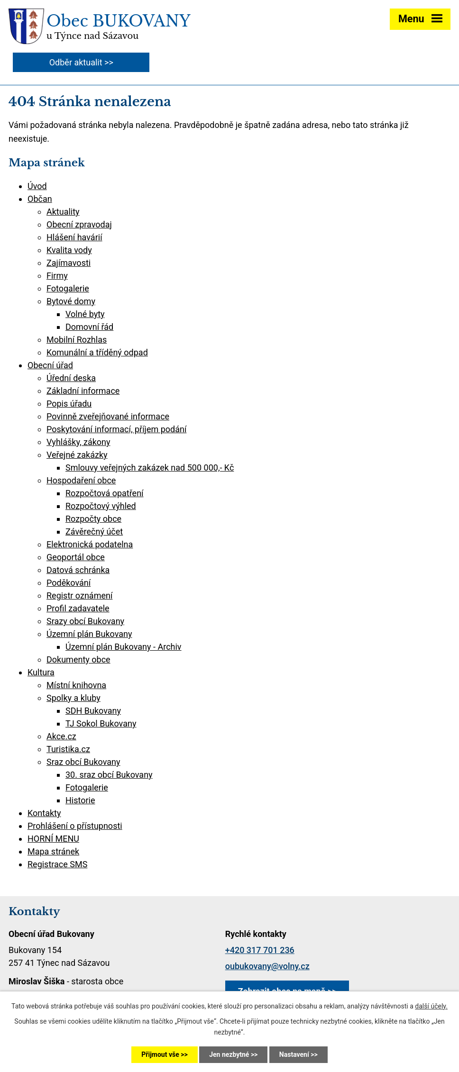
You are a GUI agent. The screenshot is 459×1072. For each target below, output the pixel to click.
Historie (80, 800)
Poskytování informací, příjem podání (116, 429)
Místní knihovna (76, 685)
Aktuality (63, 212)
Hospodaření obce (81, 480)
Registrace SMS (57, 864)
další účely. (431, 1006)
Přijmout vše (160, 1054)
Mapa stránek (53, 851)
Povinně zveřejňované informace (107, 416)
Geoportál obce (75, 557)
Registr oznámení (79, 595)
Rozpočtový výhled (100, 506)
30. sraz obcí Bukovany (109, 775)
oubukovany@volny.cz (267, 966)
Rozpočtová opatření (104, 493)
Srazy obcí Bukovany (85, 621)
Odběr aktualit (75, 62)
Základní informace (82, 391)
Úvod (37, 186)
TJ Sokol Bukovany (100, 723)
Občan (40, 199)
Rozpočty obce (93, 519)
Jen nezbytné (229, 1054)
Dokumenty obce (78, 659)
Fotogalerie (67, 288)
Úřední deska (71, 378)
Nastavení (294, 1054)
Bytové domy (70, 301)
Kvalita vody (69, 250)
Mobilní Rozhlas (76, 340)
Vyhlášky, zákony (78, 442)
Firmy (57, 276)
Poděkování (68, 583)
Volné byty (85, 314)
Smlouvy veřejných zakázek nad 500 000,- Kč (149, 467)
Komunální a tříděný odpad (97, 352)
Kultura (41, 672)
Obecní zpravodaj (79, 224)
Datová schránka (78, 570)
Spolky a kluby (73, 698)
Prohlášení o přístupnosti (75, 826)
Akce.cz (61, 736)
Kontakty (44, 813)
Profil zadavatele (78, 608)
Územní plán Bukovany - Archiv (123, 647)
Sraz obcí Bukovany (83, 762)
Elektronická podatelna (89, 544)
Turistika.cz (68, 749)
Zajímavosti (68, 263)
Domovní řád (89, 327)
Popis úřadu (69, 404)
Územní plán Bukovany (89, 634)
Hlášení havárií (74, 237)
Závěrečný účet (94, 531)
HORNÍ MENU (53, 839)
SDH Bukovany (93, 711)
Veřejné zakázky (77, 455)
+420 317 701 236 (259, 950)
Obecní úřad (50, 365)
